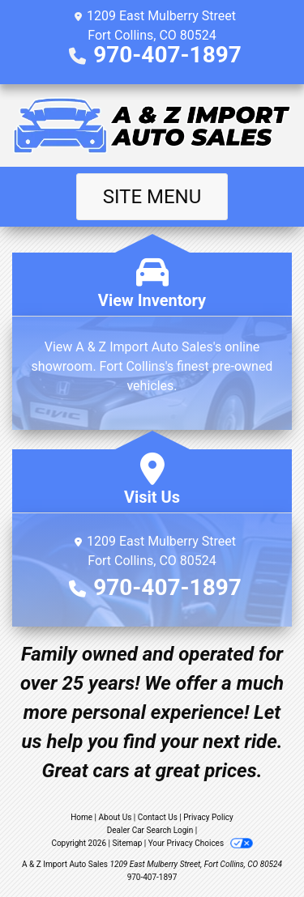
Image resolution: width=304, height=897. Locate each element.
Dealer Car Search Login (150, 830)
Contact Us (158, 817)
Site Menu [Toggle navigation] (152, 196)
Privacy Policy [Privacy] (208, 817)
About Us (115, 817)
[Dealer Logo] (152, 125)
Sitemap (127, 843)
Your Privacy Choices (200, 843)
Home (81, 817)
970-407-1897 (167, 54)
